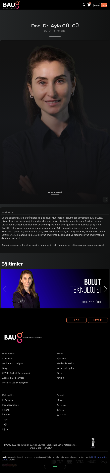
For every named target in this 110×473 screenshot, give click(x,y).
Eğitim (5, 429)
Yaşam (5, 419)
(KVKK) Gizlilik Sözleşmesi (16, 373)
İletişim (97, 320)
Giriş (59, 373)
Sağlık (5, 424)
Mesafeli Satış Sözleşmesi (15, 382)
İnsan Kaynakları (10, 405)
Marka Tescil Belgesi (12, 363)
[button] (105, 289)
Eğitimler (61, 358)
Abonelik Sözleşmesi (13, 377)
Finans (5, 409)
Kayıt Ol (104, 5)
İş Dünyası (7, 400)
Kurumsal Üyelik (65, 368)
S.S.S (76, 320)
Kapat (55, 466)
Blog (4, 368)
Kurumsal (7, 358)
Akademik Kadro (65, 363)
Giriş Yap (97, 5)
